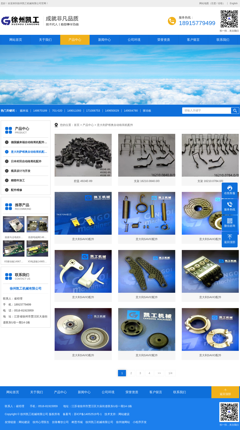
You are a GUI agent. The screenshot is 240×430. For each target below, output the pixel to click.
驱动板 (147, 110)
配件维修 (16, 190)
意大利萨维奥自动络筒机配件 (115, 124)
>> (159, 373)
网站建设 (124, 414)
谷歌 (220, 3)
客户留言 (193, 39)
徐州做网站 (123, 422)
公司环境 (134, 39)
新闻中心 (104, 39)
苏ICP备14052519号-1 (88, 414)
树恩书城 (77, 422)
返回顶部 (225, 394)
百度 (213, 3)
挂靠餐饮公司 (60, 422)
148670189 (40, 110)
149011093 (74, 110)
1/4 (170, 373)
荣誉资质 (163, 39)
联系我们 (223, 39)
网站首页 (15, 39)
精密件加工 (18, 180)
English (234, 3)
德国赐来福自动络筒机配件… (29, 142)
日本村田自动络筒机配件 (26, 161)
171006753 (93, 110)
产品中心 (75, 39)
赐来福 (24, 110)
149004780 (131, 110)
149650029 (112, 110)
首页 (76, 124)
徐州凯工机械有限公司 (99, 422)
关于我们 (45, 39)
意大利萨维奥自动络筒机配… (29, 151)
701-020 (57, 110)
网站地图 (204, 3)
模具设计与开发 (20, 170)
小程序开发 (140, 422)
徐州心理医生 (41, 422)
